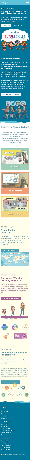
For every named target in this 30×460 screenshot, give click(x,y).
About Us (4, 411)
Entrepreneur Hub (6, 433)
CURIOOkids (4, 426)
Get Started (5, 438)
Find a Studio (6, 25)
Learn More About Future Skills (10, 94)
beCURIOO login (5, 449)
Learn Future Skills (6, 445)
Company (3, 414)
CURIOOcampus (5, 428)
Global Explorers (5, 435)
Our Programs (18, 25)
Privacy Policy (4, 416)
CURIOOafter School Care (8, 431)
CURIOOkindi (4, 424)
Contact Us (4, 418)
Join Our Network (5, 447)
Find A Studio (4, 441)
